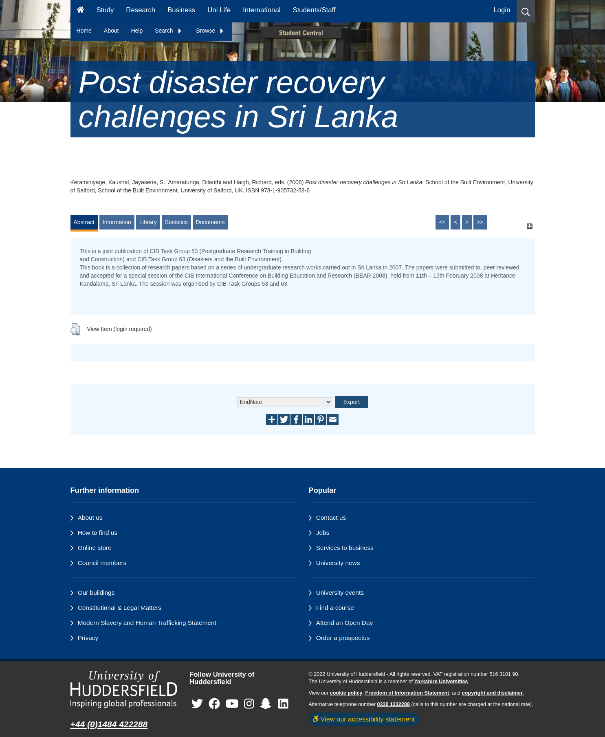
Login (501, 10)
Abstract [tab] (84, 222)
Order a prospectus (343, 637)
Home (84, 30)
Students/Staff (314, 10)
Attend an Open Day (344, 622)
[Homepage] (80, 11)
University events (340, 592)
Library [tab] (148, 222)
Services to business (345, 547)
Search (168, 30)
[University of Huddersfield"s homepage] (124, 689)
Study (105, 10)
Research (140, 10)
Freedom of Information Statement (407, 693)
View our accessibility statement (364, 719)
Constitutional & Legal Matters (119, 607)
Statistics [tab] (176, 222)
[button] (526, 11)
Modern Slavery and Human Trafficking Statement (147, 622)
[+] (530, 226)
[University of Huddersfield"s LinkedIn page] (283, 704)
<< (442, 222)
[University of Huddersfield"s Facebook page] (214, 704)
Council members (102, 562)
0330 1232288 (393, 704)
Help (137, 30)
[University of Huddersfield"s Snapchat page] (267, 704)
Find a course (335, 607)
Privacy (88, 637)
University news (338, 562)
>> (480, 222)
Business (181, 10)
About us (90, 517)
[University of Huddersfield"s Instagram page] (249, 704)
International (261, 10)
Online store (95, 547)
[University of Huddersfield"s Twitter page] (197, 704)
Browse (210, 30)
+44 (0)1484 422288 (109, 724)
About (111, 30)
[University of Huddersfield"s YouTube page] (232, 704)
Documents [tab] (210, 222)
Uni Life (219, 10)
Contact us (331, 517)
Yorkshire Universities (441, 681)
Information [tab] (117, 222)
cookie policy (346, 693)
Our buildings (96, 592)
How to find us (98, 532)
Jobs (323, 532)
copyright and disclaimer (492, 693)
